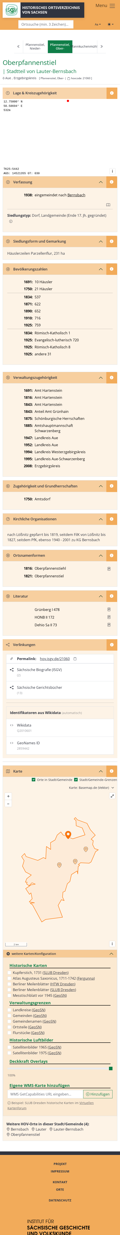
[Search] (45, 24)
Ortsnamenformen (25, 555)
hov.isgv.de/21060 (55, 658)
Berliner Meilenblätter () (44, 984)
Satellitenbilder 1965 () (37, 1047)
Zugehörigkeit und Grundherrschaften (41, 486)
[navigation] (60, 46)
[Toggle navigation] (105, 6)
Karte (14, 771)
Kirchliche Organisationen (31, 519)
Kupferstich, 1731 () (41, 972)
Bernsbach (76, 195)
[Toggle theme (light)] (110, 24)
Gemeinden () (30, 1015)
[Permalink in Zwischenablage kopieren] (75, 658)
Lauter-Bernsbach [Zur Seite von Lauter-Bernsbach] (56, 71)
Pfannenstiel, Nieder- (35, 46)
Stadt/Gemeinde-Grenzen (98, 780)
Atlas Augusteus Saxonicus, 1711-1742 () (54, 978)
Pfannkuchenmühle (84, 46)
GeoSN (60, 995)
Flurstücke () (29, 1032)
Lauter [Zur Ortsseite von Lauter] (41, 1129)
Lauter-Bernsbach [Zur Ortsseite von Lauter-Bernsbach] (68, 1129)
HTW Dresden (62, 984)
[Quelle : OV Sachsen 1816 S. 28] (109, 569)
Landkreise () (29, 1010)
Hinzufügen (98, 1094)
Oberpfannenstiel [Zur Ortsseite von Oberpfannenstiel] (25, 1134)
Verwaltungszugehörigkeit (31, 377)
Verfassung (19, 182)
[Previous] (18, 46)
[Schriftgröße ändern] (98, 24)
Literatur (17, 596)
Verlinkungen (20, 644)
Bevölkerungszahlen (26, 269)
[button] (109, 568)
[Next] (101, 46)
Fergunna (86, 978)
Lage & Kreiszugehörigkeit (31, 93)
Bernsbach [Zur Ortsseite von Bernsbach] (20, 1129)
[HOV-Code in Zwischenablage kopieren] (68, 78)
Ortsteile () (27, 1027)
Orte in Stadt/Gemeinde (54, 780)
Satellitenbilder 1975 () (37, 1053)
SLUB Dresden (56, 972)
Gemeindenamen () (34, 1021)
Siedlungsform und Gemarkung (36, 241)
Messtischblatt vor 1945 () (40, 995)
